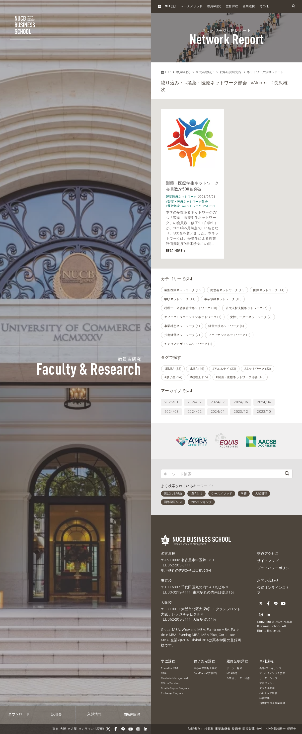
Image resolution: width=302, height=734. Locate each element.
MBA (163, 673)
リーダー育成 (234, 668)
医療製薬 (248, 729)
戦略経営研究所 (230, 72)
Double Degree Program (175, 688)
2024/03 (171, 411)
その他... (265, 6)
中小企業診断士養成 (205, 668)
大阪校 (166, 602)
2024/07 (218, 402)
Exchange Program (172, 693)
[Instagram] (138, 729)
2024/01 (218, 411)
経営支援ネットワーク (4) (226, 326)
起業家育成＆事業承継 (272, 703)
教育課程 (232, 6)
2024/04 (264, 402)
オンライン (86, 729)
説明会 (56, 714)
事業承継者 (222, 729)
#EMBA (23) (172, 368)
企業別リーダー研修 (238, 678)
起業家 (209, 729)
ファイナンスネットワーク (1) (229, 335)
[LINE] (123, 729)
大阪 (63, 729)
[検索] (287, 473)
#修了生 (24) (173, 377)
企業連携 (249, 6)
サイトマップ (268, 561)
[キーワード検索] (221, 473)
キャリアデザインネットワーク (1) (188, 344)
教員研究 (214, 6)
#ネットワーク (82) (257, 368)
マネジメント (267, 683)
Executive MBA (169, 668)
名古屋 (72, 729)
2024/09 (195, 402)
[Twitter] (108, 729)
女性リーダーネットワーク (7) (251, 317)
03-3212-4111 (179, 592)
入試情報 (94, 714)
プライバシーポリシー (273, 570)
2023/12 (241, 411)
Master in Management (174, 678)
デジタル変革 (267, 688)
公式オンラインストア (273, 590)
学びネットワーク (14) (180, 299)
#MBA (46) (196, 368)
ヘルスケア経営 (268, 693)
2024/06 (241, 402)
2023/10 (264, 411)
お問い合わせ (268, 580)
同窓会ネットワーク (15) (227, 290)
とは (170, 6)
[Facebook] (115, 729)
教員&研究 (183, 72)
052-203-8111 (179, 565)
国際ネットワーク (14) (269, 290)
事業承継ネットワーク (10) (222, 299)
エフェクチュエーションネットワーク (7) (192, 317)
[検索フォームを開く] (293, 6)
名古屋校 (168, 553)
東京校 (166, 581)
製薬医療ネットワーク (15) (183, 290)
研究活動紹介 (205, 72)
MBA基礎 (231, 673)
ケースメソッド (191, 6)
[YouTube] (130, 729)
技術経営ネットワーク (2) (182, 335)
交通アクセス (268, 553)
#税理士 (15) (199, 377)
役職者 (236, 729)
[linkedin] (145, 729)
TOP (165, 72)
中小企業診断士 (274, 729)
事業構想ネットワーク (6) (182, 326)
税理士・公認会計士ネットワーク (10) (190, 308)
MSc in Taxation (170, 683)
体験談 (132, 715)
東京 (55, 729)
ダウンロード (18, 714)
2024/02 (195, 411)
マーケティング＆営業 (272, 673)
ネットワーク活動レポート (265, 72)
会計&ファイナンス (270, 668)
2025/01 (171, 402)
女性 (259, 729)
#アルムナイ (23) (224, 368)
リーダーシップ (268, 678)
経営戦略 (264, 698)
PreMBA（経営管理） (206, 673)
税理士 (291, 729)
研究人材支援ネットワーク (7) (246, 308)
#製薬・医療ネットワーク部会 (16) (240, 377)
